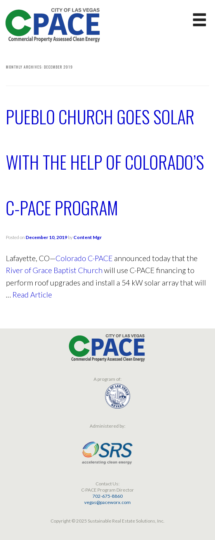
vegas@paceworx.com (107, 502)
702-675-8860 (107, 496)
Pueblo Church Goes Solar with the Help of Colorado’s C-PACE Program (105, 161)
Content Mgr (87, 237)
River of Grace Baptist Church (54, 270)
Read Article (32, 294)
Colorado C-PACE (84, 258)
